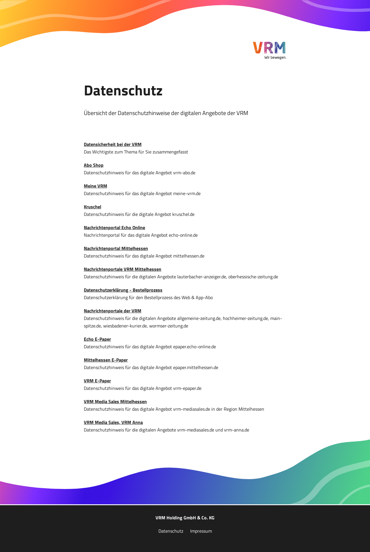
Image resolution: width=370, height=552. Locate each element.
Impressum (201, 530)
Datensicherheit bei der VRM (113, 144)
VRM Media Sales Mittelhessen (115, 401)
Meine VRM (95, 185)
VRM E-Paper (97, 380)
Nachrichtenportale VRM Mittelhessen (122, 269)
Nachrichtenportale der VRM (112, 310)
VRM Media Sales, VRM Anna (113, 422)
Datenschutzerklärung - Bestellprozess (123, 289)
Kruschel (92, 206)
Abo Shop (93, 165)
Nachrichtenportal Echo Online (114, 227)
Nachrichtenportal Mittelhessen (116, 248)
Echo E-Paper (97, 339)
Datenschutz (170, 530)
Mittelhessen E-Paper (106, 359)
